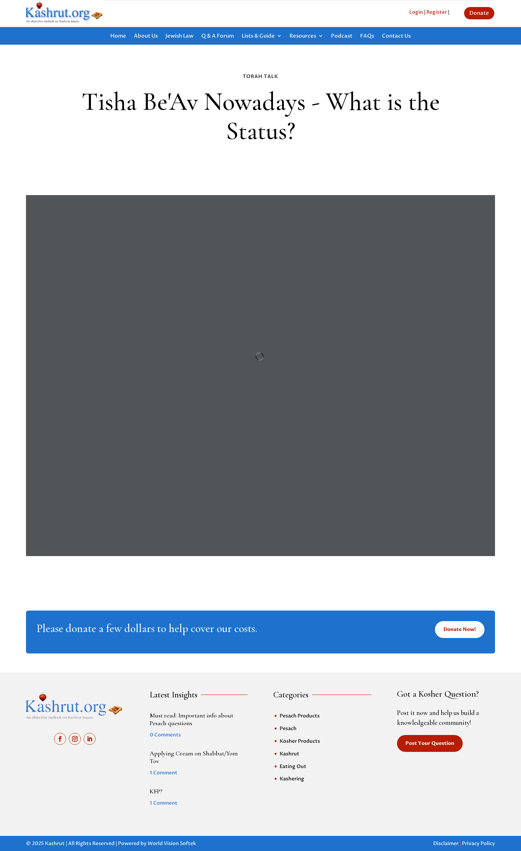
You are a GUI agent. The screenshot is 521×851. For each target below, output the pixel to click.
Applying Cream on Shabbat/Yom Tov (194, 757)
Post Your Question (429, 743)
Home (118, 36)
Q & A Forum (217, 36)
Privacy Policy (478, 843)
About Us (146, 36)
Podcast (341, 36)
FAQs (367, 36)
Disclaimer (445, 843)
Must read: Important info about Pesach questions (191, 719)
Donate (479, 13)
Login (416, 12)
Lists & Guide (258, 36)
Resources (302, 36)
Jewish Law (179, 36)
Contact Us (396, 36)
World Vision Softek (172, 843)
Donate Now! (459, 629)
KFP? (156, 791)
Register (436, 12)
